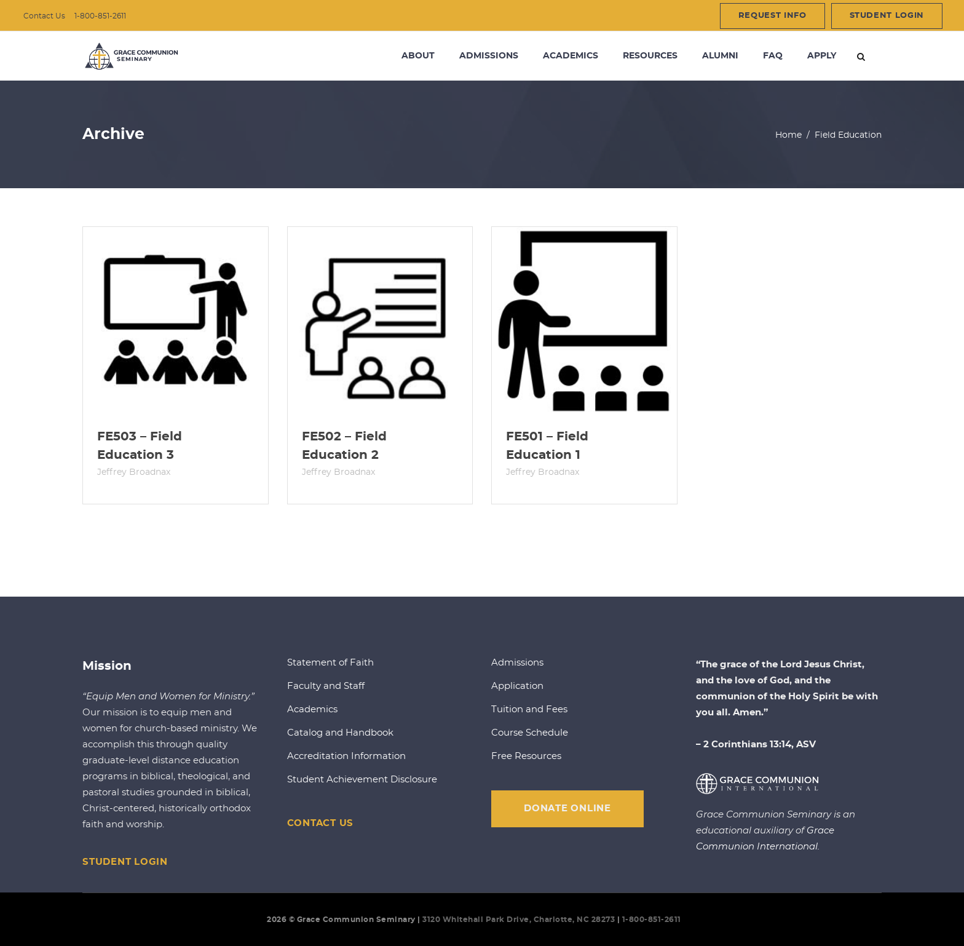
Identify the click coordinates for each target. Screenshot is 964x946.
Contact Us (44, 16)
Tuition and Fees (529, 709)
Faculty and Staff (326, 686)
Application (517, 686)
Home (788, 135)
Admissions (517, 662)
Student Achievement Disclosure (362, 779)
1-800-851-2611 (100, 16)
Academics (312, 709)
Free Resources (526, 756)
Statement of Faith (330, 662)
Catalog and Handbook (340, 732)
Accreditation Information (346, 756)
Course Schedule (529, 732)
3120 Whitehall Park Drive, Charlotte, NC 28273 (518, 919)
